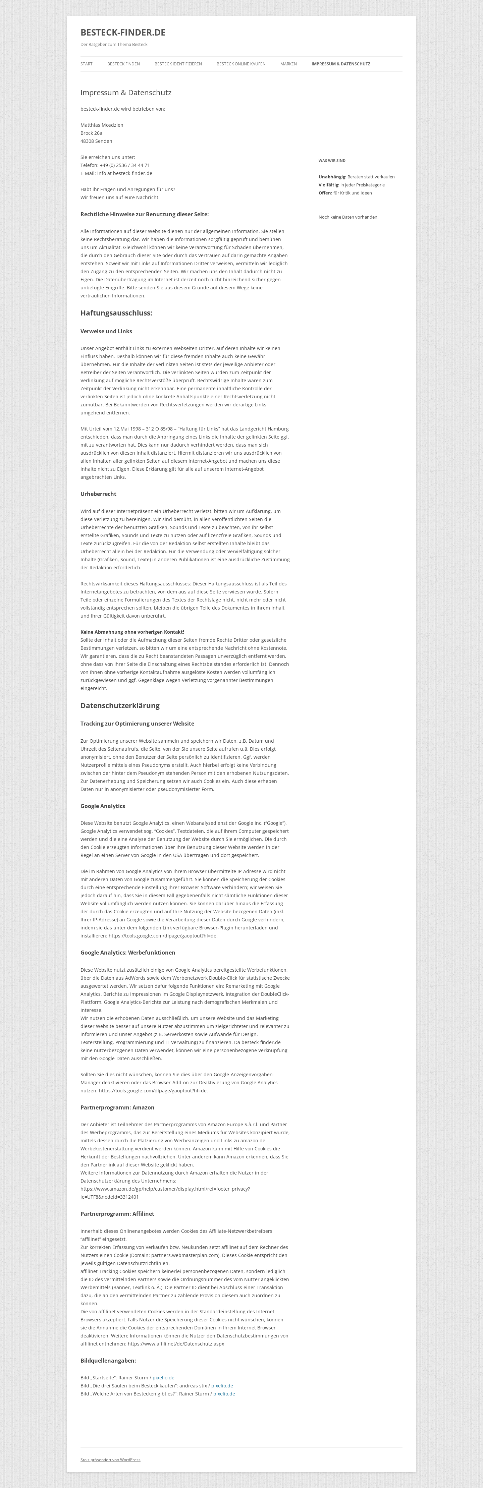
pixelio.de (163, 1377)
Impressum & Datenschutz (341, 64)
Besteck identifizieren (178, 64)
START (86, 64)
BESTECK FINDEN (123, 64)
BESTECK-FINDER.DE (123, 32)
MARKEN (288, 64)
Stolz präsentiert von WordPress (110, 1460)
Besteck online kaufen (241, 64)
